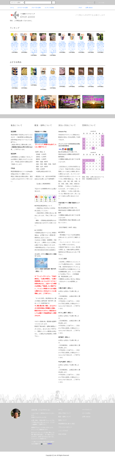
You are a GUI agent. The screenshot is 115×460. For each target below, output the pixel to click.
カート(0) (100, 2)
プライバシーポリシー (65, 427)
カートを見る (86, 413)
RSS (59, 434)
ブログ (79, 7)
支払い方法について (64, 413)
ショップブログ (63, 430)
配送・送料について (64, 416)
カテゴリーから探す (21, 7)
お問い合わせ (88, 7)
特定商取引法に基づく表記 (66, 423)
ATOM (64, 434)
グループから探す (35, 7)
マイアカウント (87, 409)
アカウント (88, 2)
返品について (62, 420)
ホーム (12, 7)
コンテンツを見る (48, 7)
